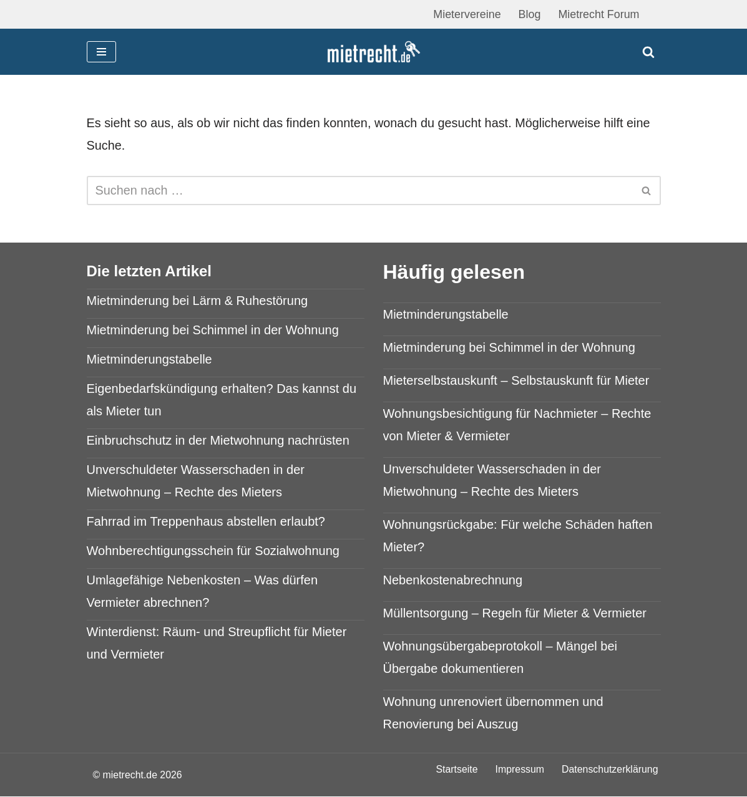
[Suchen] (648, 52)
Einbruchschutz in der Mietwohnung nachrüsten (218, 440)
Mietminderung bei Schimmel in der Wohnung (213, 330)
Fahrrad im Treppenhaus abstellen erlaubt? (206, 521)
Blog (528, 14)
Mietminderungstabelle (149, 359)
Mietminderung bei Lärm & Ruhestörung (197, 300)
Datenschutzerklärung (609, 770)
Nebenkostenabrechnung (453, 580)
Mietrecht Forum (598, 14)
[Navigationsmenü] (101, 51)
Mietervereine (466, 14)
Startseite (455, 770)
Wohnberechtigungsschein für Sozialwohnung (213, 551)
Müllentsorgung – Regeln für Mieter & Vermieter (515, 614)
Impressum (519, 770)
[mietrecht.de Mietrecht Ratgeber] (374, 52)
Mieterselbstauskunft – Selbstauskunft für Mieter (516, 381)
